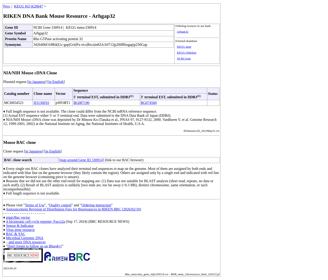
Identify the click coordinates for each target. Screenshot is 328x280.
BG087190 (81, 103)
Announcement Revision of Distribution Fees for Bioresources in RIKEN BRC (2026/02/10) (73, 209)
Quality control (60, 205)
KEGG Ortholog (186, 52)
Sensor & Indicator (20, 226)
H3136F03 (41, 103)
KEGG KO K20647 (28, 6)
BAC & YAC (15, 234)
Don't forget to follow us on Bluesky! (35, 246)
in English (56, 82)
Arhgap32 (182, 31)
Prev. (6, 6)
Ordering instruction (96, 205)
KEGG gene (184, 46)
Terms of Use (34, 205)
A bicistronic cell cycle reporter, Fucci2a (35, 221)
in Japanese (36, 82)
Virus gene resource (20, 230)
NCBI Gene (184, 58)
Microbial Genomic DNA (24, 238)
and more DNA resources (27, 242)
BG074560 (149, 103)
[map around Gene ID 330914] (81, 160)
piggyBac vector (18, 217)
